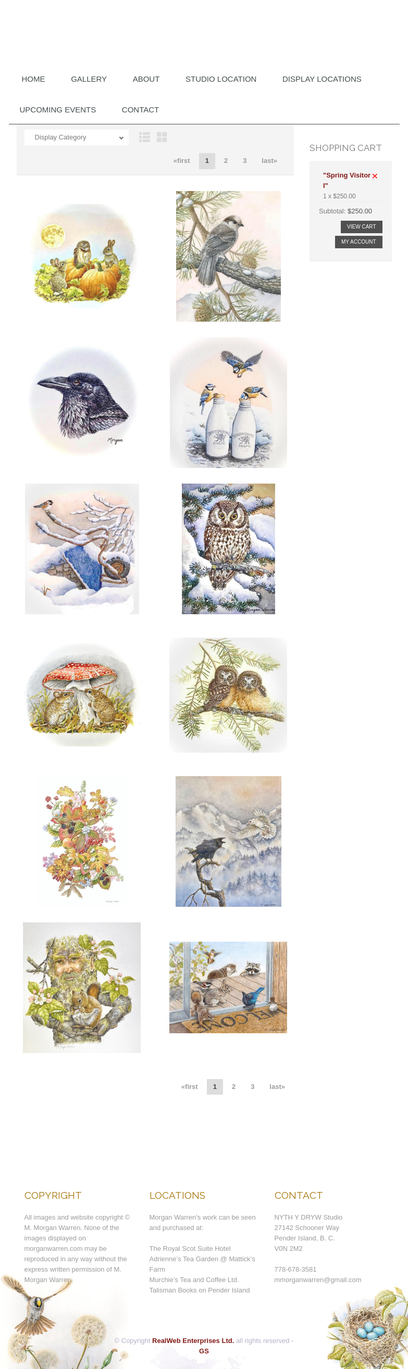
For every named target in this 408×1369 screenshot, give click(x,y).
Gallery (89, 78)
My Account (358, 242)
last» (269, 160)
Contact (140, 109)
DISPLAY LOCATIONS (322, 78)
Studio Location (221, 78)
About (146, 78)
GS (204, 1351)
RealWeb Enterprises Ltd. (193, 1341)
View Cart (361, 227)
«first (182, 160)
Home (33, 78)
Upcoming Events (58, 109)
